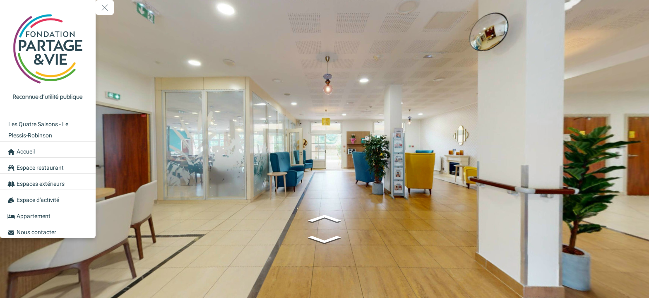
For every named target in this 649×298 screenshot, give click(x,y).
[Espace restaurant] (48, 165)
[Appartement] (48, 214)
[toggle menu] (105, 7)
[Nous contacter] (48, 230)
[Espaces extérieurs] (48, 182)
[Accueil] (48, 149)
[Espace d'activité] (48, 198)
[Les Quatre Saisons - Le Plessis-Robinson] (48, 127)
